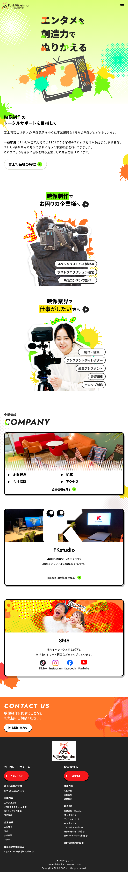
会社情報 (17, 481)
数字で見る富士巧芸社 (14, 790)
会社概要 (8, 835)
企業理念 (17, 474)
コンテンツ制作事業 (13, 810)
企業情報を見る (64, 489)
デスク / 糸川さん (71, 819)
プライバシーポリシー (64, 860)
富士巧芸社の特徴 (25, 164)
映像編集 (68, 794)
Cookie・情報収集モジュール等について (64, 864)
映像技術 (68, 798)
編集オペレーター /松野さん (76, 835)
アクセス (70, 481)
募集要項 (76, 775)
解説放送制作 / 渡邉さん (75, 831)
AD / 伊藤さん (70, 815)
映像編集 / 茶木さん (73, 810)
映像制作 (68, 790)
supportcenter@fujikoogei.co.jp (19, 851)
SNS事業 (8, 815)
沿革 (67, 474)
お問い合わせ (18, 728)
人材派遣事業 (10, 802)
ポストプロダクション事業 (15, 806)
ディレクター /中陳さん (74, 827)
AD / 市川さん (70, 823)
